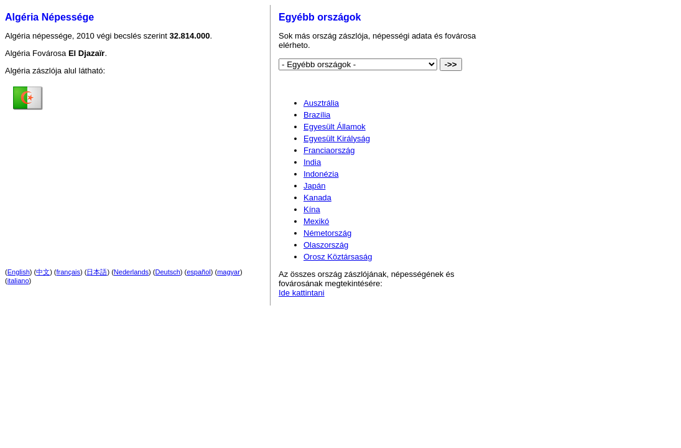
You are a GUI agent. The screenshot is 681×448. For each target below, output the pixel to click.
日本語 (96, 272)
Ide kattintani (302, 292)
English (18, 272)
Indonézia (320, 174)
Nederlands (131, 272)
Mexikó (316, 221)
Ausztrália (321, 103)
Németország (327, 233)
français (69, 272)
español (199, 272)
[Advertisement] (152, 161)
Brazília (316, 114)
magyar (228, 272)
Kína (311, 209)
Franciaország (328, 150)
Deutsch (167, 272)
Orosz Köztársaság (338, 256)
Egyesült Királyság (336, 138)
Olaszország (325, 245)
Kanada (317, 197)
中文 (43, 272)
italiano (18, 280)
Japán (314, 185)
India (312, 162)
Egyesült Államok (334, 126)
